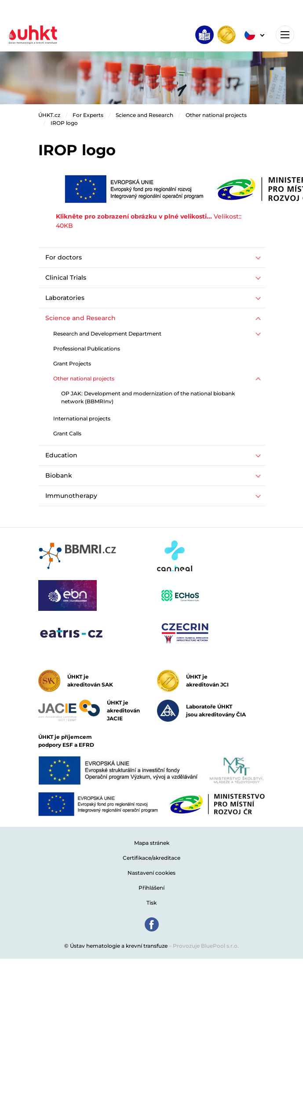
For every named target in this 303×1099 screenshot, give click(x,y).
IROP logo (64, 123)
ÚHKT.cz (49, 115)
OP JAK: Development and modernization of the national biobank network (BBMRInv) (148, 397)
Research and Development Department (107, 333)
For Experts (88, 115)
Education (61, 455)
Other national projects (216, 115)
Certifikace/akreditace (151, 857)
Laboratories (64, 298)
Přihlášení (151, 887)
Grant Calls (67, 433)
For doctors (63, 257)
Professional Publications (86, 348)
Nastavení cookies (151, 872)
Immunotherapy (71, 496)
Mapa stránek (151, 843)
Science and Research (144, 115)
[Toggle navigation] (285, 35)
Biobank (58, 475)
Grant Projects (72, 363)
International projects (81, 418)
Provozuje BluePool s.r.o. (206, 945)
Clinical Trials (65, 277)
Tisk (151, 902)
